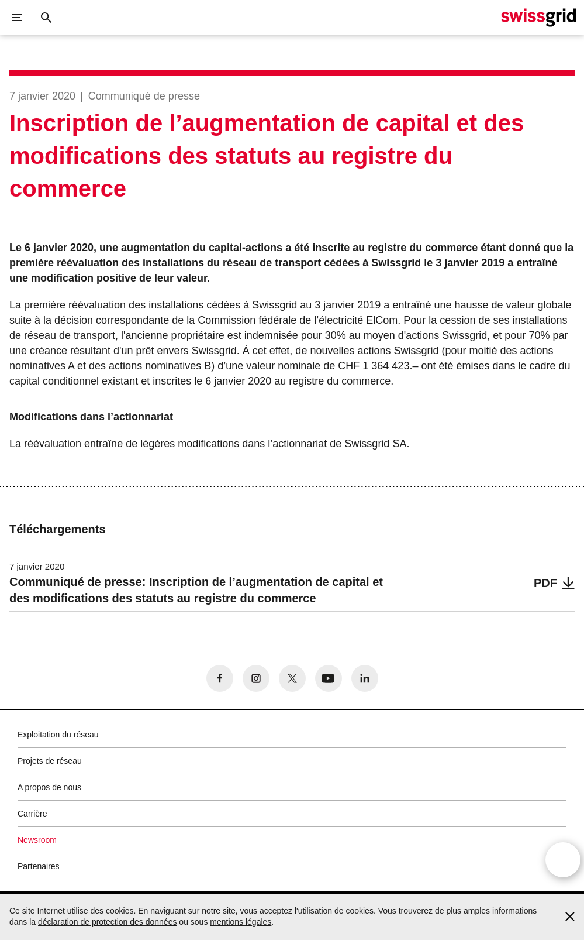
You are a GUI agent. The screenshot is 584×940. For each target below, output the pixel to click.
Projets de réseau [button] (50, 761)
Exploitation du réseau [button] (58, 734)
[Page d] (538, 17)
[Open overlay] (562, 866)
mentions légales (240, 922)
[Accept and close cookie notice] (570, 916)
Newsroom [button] (37, 840)
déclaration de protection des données (107, 922)
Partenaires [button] (39, 866)
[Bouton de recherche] (46, 17)
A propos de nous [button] (49, 787)
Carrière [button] (32, 813)
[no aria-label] (219, 678)
